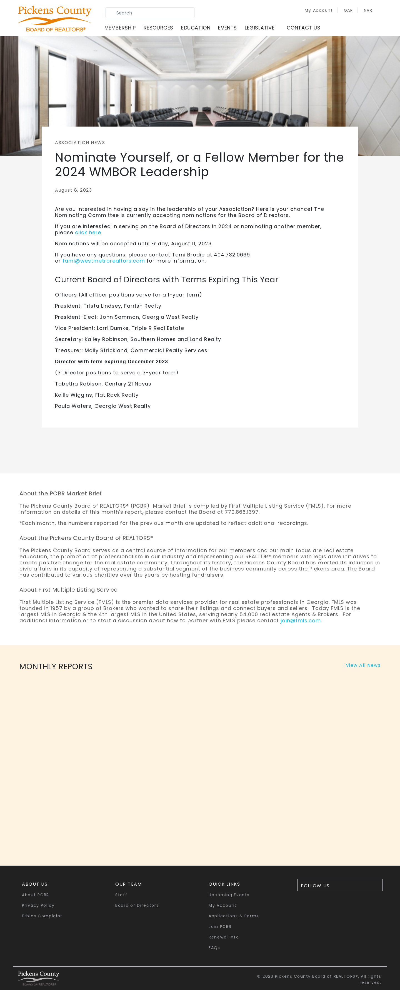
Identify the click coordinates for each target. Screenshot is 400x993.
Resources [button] (162, 29)
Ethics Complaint (42, 919)
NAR (360, 11)
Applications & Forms (234, 919)
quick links (224, 887)
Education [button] (199, 29)
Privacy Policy (38, 908)
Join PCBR (220, 929)
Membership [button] (123, 29)
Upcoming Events (229, 897)
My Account (311, 11)
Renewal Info (224, 940)
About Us (35, 887)
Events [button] (231, 29)
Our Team (128, 887)
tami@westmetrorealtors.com (103, 263)
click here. (88, 235)
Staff (121, 897)
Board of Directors (137, 908)
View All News (363, 668)
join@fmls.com (301, 623)
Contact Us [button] (307, 29)
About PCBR (35, 897)
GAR (340, 11)
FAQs (214, 950)
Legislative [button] (263, 29)
